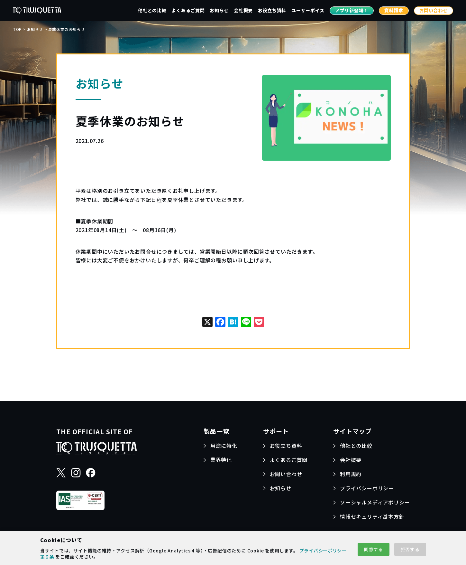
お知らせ (219, 10)
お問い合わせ (433, 10)
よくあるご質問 (188, 10)
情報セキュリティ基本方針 (372, 516)
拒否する (410, 549)
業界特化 (221, 460)
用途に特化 (223, 445)
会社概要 (243, 10)
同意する (373, 549)
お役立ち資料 (272, 10)
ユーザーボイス (307, 10)
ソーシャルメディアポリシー (375, 502)
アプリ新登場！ (351, 10)
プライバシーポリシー (367, 488)
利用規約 (350, 474)
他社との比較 (152, 10)
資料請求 (393, 10)
